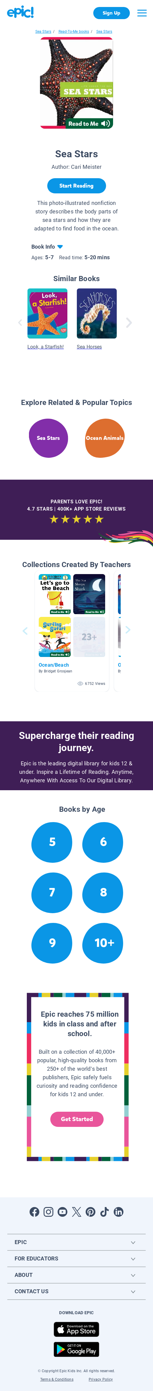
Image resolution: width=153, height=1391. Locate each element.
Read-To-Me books (74, 31)
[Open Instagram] (48, 1212)
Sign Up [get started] (111, 13)
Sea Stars (43, 31)
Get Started (77, 1119)
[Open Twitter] (76, 1212)
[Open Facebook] (34, 1212)
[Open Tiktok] (104, 1212)
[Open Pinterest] (90, 1212)
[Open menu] (142, 13)
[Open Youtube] (62, 1212)
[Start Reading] (76, 185)
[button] (72, 631)
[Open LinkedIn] (118, 1212)
